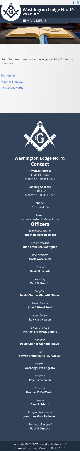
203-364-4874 (31, 13)
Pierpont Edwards (12, 87)
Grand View (37, 448)
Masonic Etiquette (12, 81)
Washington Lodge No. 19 (48, 9)
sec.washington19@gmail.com (40, 219)
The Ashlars (8, 75)
